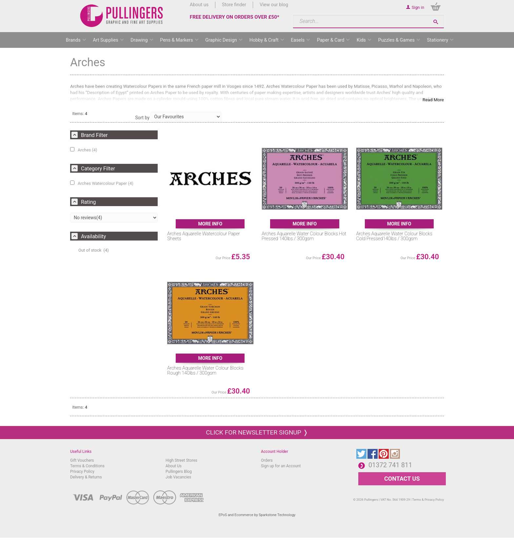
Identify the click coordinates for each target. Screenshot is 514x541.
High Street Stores (181, 460)
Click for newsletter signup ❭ (257, 432)
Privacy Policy (82, 471)
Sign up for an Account (281, 466)
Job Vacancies (178, 477)
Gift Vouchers (82, 460)
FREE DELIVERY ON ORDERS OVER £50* (234, 17)
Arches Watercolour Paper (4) (101, 183)
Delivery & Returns (86, 477)
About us (199, 5)
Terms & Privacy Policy (428, 499)
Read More (433, 99)
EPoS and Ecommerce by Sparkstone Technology (257, 515)
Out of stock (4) (93, 250)
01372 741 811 (390, 465)
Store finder (234, 5)
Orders (267, 460)
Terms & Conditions (87, 466)
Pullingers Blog (179, 471)
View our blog (274, 5)
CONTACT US (402, 478)
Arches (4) (83, 149)
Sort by (142, 117)
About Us (174, 466)
